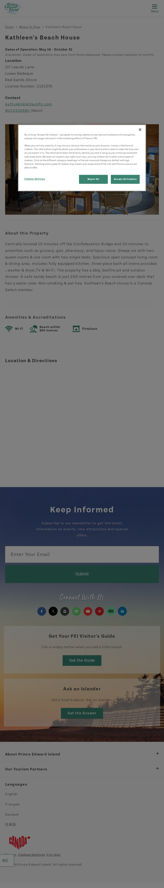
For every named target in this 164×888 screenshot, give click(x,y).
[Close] (140, 129)
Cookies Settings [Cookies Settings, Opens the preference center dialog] (34, 179)
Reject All (93, 179)
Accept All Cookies (125, 179)
